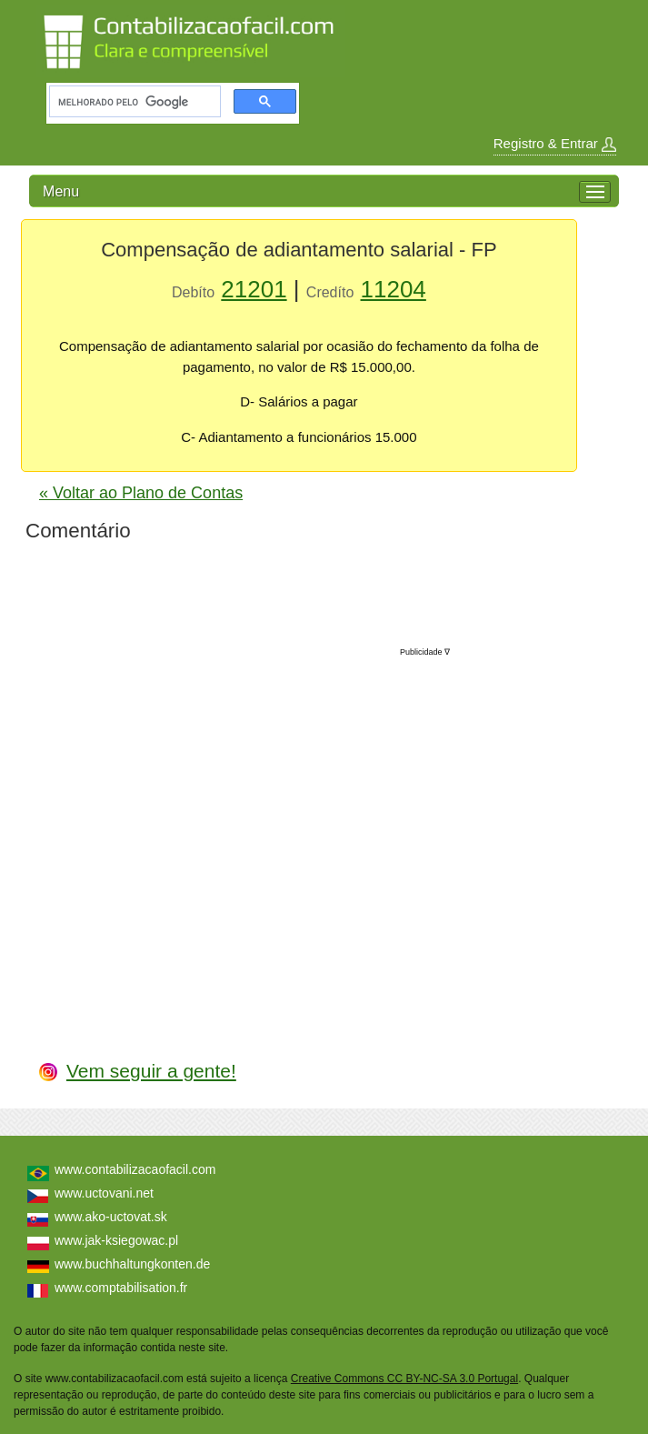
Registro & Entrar (554, 143)
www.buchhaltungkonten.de (132, 1264)
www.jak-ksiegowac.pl (116, 1240)
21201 (253, 289)
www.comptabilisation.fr (121, 1287)
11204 (393, 289)
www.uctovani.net (104, 1193)
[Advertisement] (313, 834)
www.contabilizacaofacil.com (135, 1169)
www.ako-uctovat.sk (111, 1216)
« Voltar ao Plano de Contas (141, 493)
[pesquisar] (133, 102)
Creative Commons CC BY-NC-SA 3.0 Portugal (404, 1378)
